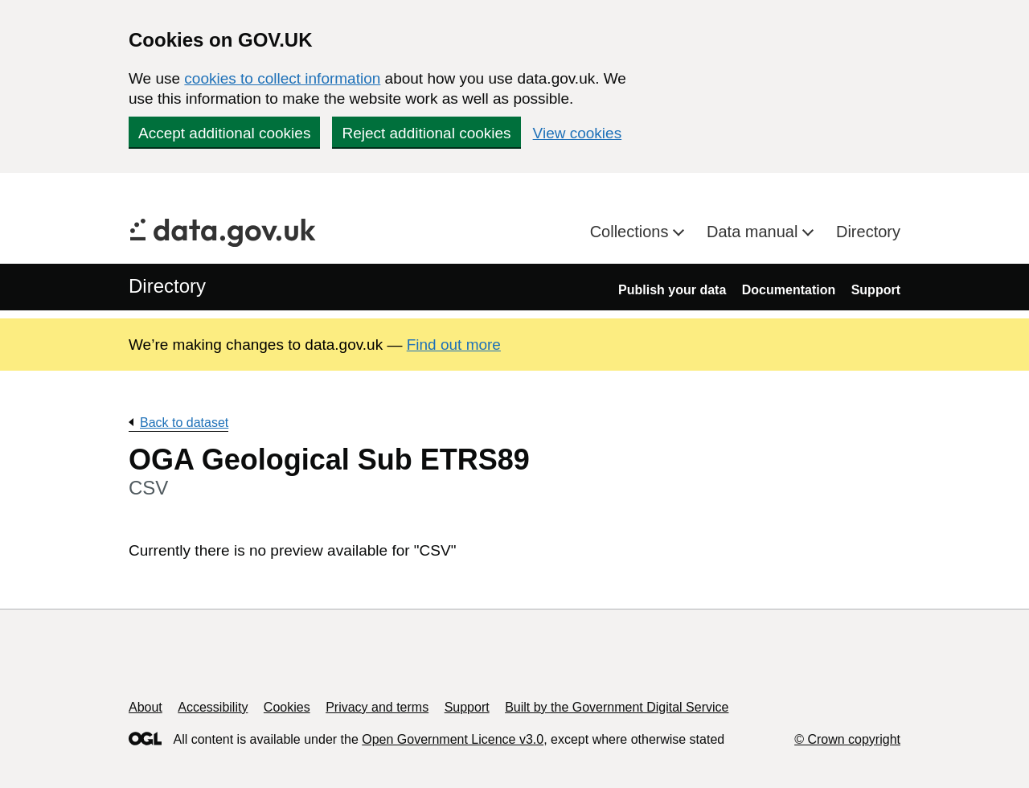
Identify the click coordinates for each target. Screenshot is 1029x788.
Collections (631, 231)
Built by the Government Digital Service (616, 707)
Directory (868, 231)
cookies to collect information (282, 78)
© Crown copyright (847, 739)
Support (875, 290)
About (145, 707)
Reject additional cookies (426, 133)
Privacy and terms (377, 707)
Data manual (754, 231)
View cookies (577, 133)
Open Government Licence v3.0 (452, 739)
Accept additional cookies (224, 133)
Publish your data (672, 290)
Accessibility (213, 707)
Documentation (788, 290)
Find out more (454, 344)
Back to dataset (184, 422)
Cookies (287, 707)
